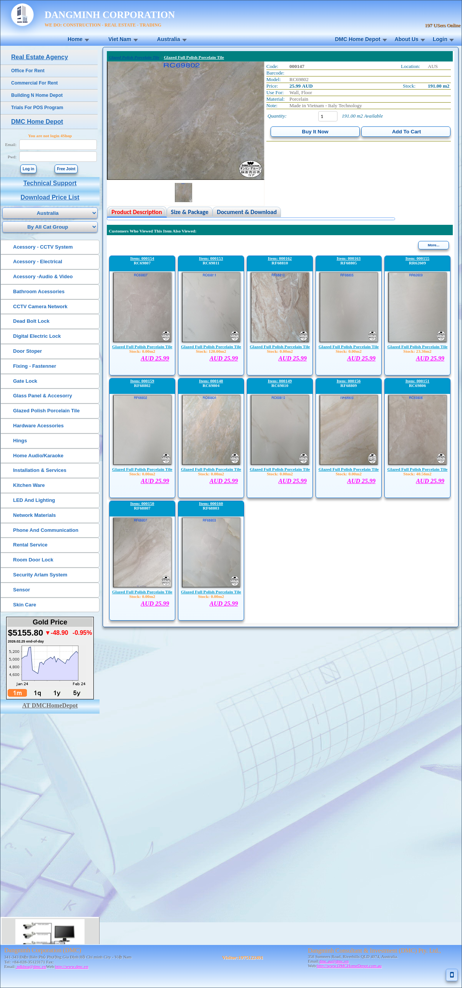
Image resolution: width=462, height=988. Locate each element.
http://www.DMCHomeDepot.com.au (349, 965)
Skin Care (24, 605)
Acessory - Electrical (37, 261)
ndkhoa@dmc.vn (31, 966)
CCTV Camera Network (40, 306)
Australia (168, 39)
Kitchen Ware (29, 485)
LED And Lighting (34, 500)
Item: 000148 (211, 381)
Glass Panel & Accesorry (42, 396)
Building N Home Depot (37, 95)
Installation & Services (39, 470)
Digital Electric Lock (37, 336)
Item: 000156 (349, 381)
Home (75, 39)
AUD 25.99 (155, 358)
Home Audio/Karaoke (38, 455)
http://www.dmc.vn (71, 966)
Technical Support (49, 183)
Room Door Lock (33, 560)
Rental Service (30, 545)
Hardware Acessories (38, 425)
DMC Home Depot (357, 39)
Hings (20, 440)
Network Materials (34, 515)
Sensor (21, 590)
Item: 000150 (142, 503)
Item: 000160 (211, 503)
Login (440, 39)
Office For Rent (28, 70)
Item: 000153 (211, 258)
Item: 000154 (142, 258)
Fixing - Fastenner (34, 366)
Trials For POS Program (37, 107)
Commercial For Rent (34, 83)
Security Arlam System (40, 575)
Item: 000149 (280, 381)
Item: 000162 (280, 258)
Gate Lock (25, 381)
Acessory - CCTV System (43, 247)
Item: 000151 (417, 381)
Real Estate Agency (39, 57)
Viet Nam (119, 39)
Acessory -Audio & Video (43, 276)
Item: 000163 (349, 258)
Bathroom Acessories (39, 291)
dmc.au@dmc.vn (334, 961)
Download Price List (50, 197)
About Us (407, 39)
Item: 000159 (142, 381)
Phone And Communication (45, 530)
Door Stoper (27, 351)
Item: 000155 (417, 258)
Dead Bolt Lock (31, 321)
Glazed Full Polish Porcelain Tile (142, 346)
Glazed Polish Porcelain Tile (46, 410)
